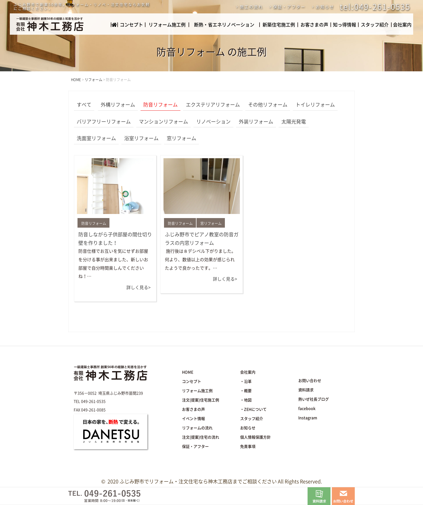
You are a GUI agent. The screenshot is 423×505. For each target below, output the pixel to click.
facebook (306, 408)
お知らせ (325, 7)
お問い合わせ (309, 381)
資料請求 (306, 390)
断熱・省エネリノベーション (224, 24)
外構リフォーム (118, 104)
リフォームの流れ (197, 428)
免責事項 (247, 446)
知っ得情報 (344, 24)
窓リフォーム (181, 138)
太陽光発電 (293, 121)
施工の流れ (251, 7)
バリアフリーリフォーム (104, 121)
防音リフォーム (160, 104)
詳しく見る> (138, 287)
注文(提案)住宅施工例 (200, 400)
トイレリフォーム (315, 104)
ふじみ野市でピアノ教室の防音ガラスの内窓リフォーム (202, 238)
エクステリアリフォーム (213, 104)
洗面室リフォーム (96, 138)
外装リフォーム (256, 121)
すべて (84, 104)
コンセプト (131, 24)
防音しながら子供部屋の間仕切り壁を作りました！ (115, 238)
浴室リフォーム (141, 138)
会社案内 (402, 24)
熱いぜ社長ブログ (313, 399)
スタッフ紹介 (375, 24)
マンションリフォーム (163, 121)
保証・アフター (289, 7)
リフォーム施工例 (167, 24)
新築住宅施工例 (279, 24)
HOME (187, 372)
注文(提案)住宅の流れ (200, 437)
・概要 (246, 391)
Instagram (307, 418)
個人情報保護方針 (255, 437)
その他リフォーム (267, 104)
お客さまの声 (314, 24)
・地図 (246, 400)
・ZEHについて (253, 409)
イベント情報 (193, 419)
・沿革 (246, 381)
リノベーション (213, 121)
